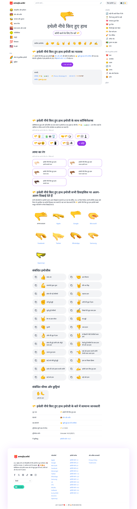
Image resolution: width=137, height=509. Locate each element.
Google (53, 463)
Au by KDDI (54, 493)
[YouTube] (31, 475)
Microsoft (54, 465)
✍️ (96, 43)
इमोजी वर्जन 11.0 (74, 474)
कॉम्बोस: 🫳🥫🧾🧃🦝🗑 (41, 76)
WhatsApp (54, 476)
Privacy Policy (93, 460)
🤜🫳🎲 (66, 136)
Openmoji (54, 498)
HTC (52, 485)
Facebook (54, 468)
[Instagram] (36, 475)
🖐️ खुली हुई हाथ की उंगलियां (83, 56)
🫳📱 (53, 143)
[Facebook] (15, 475)
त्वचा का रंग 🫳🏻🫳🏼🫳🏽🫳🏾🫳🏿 (76, 76)
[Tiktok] (27, 475)
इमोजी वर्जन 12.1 (74, 479)
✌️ (85, 43)
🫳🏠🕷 (68, 143)
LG (52, 482)
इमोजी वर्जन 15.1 (74, 493)
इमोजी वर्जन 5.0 (74, 471)
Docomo (54, 496)
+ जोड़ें (81, 143)
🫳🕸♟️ (82, 136)
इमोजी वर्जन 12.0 (74, 476)
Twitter (53, 474)
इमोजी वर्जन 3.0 (74, 465)
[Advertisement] (67, 101)
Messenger (54, 471)
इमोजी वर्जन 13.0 (74, 482)
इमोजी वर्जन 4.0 (74, 468)
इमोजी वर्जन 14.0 (61, 58)
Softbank (54, 490)
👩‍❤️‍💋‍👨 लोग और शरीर (57, 56)
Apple (53, 460)
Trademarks (92, 463)
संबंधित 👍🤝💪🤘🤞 (40, 79)
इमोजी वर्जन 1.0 (74, 460)
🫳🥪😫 (39, 143)
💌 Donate (19, 487)
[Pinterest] (23, 475)
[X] (19, 475)
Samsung (54, 479)
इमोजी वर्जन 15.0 (74, 490)
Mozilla (53, 487)
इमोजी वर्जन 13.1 (74, 485)
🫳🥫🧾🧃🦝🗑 (44, 136)
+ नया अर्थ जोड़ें (67, 65)
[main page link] (17, 3)
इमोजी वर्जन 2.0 (74, 463)
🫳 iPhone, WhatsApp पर (59, 76)
